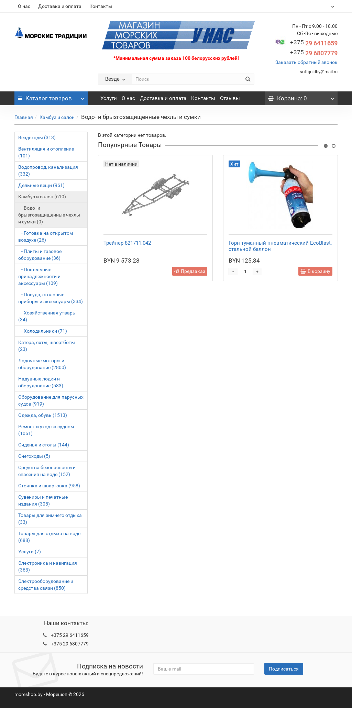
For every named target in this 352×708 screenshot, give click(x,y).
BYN (315, 6)
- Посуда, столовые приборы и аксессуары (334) (50, 298)
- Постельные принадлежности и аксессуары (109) (39, 276)
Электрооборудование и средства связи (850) (45, 584)
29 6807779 (314, 53)
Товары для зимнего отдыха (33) (50, 518)
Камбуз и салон (57, 117)
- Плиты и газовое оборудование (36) (40, 254)
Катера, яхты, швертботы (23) (46, 346)
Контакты (100, 6)
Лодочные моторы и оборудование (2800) (42, 364)
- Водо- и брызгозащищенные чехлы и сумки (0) (49, 214)
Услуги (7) (29, 551)
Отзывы (230, 98)
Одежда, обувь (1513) (42, 415)
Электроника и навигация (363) (47, 566)
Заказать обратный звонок (306, 62)
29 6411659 (314, 43)
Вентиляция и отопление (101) (46, 152)
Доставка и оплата (59, 6)
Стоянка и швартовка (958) (49, 485)
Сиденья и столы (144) (43, 444)
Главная (23, 117)
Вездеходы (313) (37, 137)
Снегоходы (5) (34, 456)
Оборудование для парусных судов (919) (51, 400)
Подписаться (284, 669)
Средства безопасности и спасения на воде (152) (47, 471)
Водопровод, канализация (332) (48, 170)
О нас (24, 6)
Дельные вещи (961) (41, 185)
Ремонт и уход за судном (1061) (46, 430)
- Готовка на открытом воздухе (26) (45, 236)
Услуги (108, 98)
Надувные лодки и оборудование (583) (40, 382)
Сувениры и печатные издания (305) (43, 500)
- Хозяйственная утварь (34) (46, 316)
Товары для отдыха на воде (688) (49, 537)
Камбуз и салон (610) (42, 196)
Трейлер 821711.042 (127, 243)
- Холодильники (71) (42, 331)
